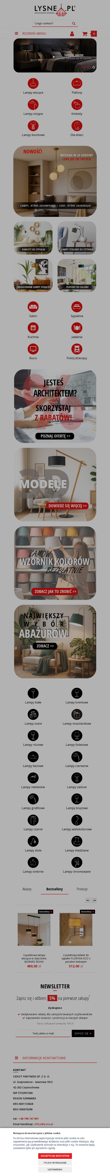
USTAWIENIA (55, 1169)
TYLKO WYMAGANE (55, 1162)
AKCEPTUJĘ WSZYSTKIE (55, 1155)
